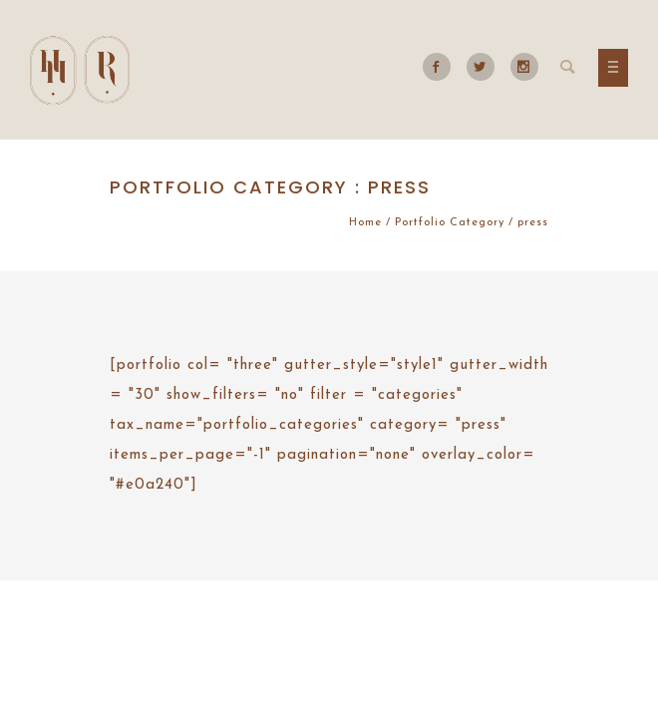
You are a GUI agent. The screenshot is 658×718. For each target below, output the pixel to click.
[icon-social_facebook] (442, 67)
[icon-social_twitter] (485, 67)
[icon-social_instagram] (524, 67)
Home (365, 222)
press (532, 222)
